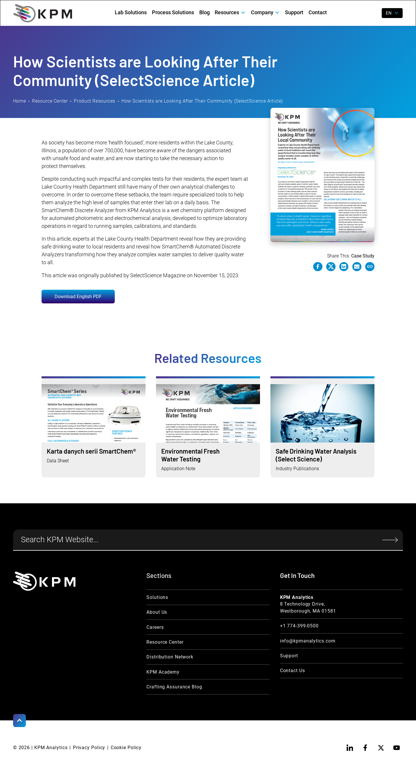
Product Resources (94, 101)
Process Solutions (173, 12)
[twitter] (381, 747)
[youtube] (396, 747)
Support (294, 12)
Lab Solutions (131, 12)
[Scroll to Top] (19, 720)
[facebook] (365, 747)
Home (19, 101)
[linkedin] (349, 747)
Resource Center (50, 101)
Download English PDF (78, 296)
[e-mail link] (356, 266)
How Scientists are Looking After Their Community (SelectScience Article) (202, 101)
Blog (204, 12)
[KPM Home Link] (44, 581)
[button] (230, 12)
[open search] (372, 13)
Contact (318, 12)
